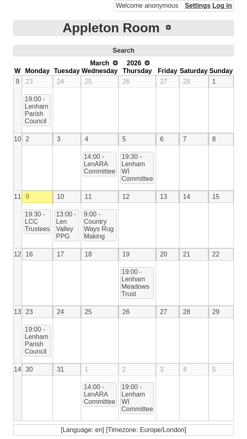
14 (186, 196)
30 (29, 369)
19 (126, 254)
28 (186, 81)
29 (216, 311)
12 (126, 196)
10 (17, 139)
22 (216, 254)
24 (60, 81)
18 (88, 254)
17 (60, 254)
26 (126, 81)
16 (29, 254)
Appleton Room (110, 27)
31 (60, 369)
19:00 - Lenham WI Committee (137, 397)
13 (163, 196)
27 (163, 81)
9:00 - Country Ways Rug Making (99, 225)
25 (88, 81)
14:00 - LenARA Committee (99, 164)
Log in (222, 5)
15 (216, 196)
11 (17, 196)
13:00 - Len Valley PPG (66, 225)
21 (186, 254)
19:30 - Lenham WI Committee (137, 167)
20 (163, 254)
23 (29, 81)
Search (123, 50)
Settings (197, 5)
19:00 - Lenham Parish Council (37, 110)
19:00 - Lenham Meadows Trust (135, 282)
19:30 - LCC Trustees (37, 221)
